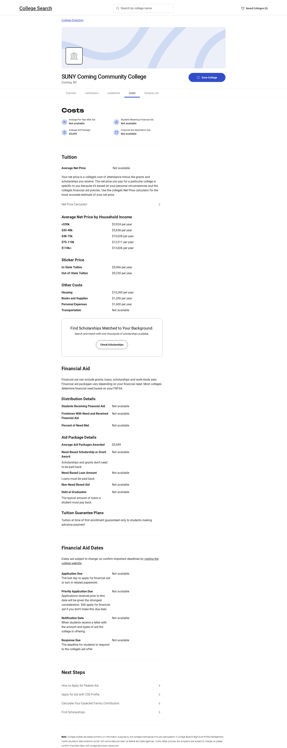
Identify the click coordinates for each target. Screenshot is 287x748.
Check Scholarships (111, 344)
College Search (35, 8)
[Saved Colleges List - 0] (254, 8)
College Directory (73, 20)
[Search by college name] (143, 8)
